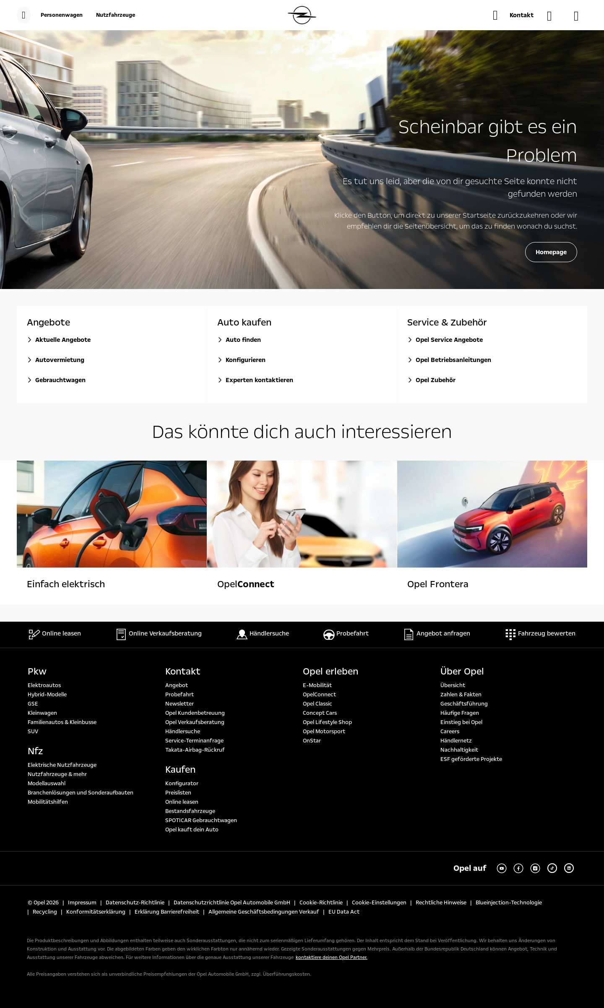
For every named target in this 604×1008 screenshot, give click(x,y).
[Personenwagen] (62, 15)
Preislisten (178, 793)
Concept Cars (320, 713)
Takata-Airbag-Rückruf (195, 750)
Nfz (35, 751)
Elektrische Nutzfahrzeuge (62, 765)
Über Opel (462, 671)
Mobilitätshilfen (48, 802)
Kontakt (182, 671)
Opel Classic (317, 704)
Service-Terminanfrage (194, 741)
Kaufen (180, 769)
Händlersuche (182, 731)
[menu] (24, 15)
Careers (449, 731)
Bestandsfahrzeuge (190, 811)
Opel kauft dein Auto (192, 829)
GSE (33, 704)
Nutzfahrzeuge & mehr (57, 774)
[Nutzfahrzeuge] (115, 15)
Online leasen (181, 802)
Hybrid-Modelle (47, 694)
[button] (513, 15)
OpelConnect (319, 694)
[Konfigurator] (580, 16)
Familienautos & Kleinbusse (62, 722)
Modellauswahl (46, 783)
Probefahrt (179, 694)
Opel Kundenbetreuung (195, 713)
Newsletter (179, 704)
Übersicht (452, 685)
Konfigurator (181, 783)
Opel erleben (330, 671)
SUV (33, 731)
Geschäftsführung (464, 704)
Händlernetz (456, 741)
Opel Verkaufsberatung (194, 722)
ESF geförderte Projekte (471, 759)
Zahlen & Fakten (461, 694)
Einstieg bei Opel (461, 722)
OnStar (312, 741)
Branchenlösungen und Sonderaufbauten (80, 793)
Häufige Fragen (459, 713)
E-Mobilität (317, 685)
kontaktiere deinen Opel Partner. (331, 957)
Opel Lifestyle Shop (327, 722)
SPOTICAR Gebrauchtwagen (201, 820)
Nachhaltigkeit (459, 750)
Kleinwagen (42, 713)
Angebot (176, 685)
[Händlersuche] (553, 16)
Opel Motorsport (324, 731)
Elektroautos (44, 685)
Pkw (37, 671)
